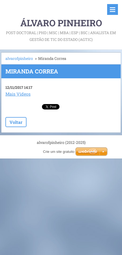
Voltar (15, 122)
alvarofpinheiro (19, 58)
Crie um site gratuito (58, 152)
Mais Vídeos (18, 94)
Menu (112, 9)
